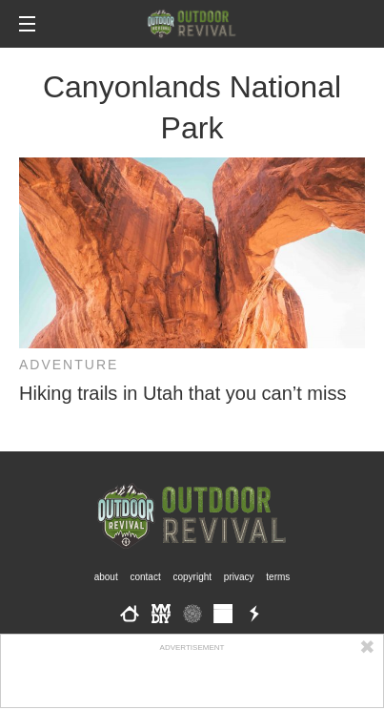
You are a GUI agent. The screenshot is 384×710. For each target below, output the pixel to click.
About (106, 577)
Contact (145, 577)
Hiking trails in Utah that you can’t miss (182, 393)
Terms (278, 577)
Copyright (192, 577)
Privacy (239, 577)
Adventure (68, 364)
